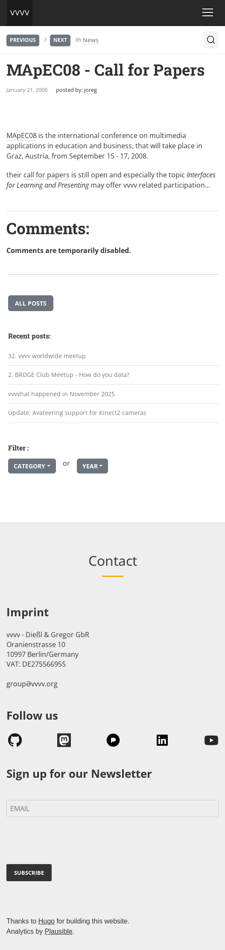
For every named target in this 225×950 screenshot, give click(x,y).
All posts (31, 303)
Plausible (59, 931)
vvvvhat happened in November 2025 (61, 394)
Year (90, 466)
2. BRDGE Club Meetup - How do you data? (68, 375)
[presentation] (71, 842)
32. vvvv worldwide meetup (47, 356)
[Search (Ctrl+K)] (211, 39)
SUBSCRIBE (29, 872)
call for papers (46, 174)
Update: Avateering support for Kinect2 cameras (77, 413)
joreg (90, 90)
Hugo (46, 921)
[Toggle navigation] (207, 12)
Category (29, 466)
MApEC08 (21, 135)
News (91, 40)
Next (60, 40)
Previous (23, 40)
